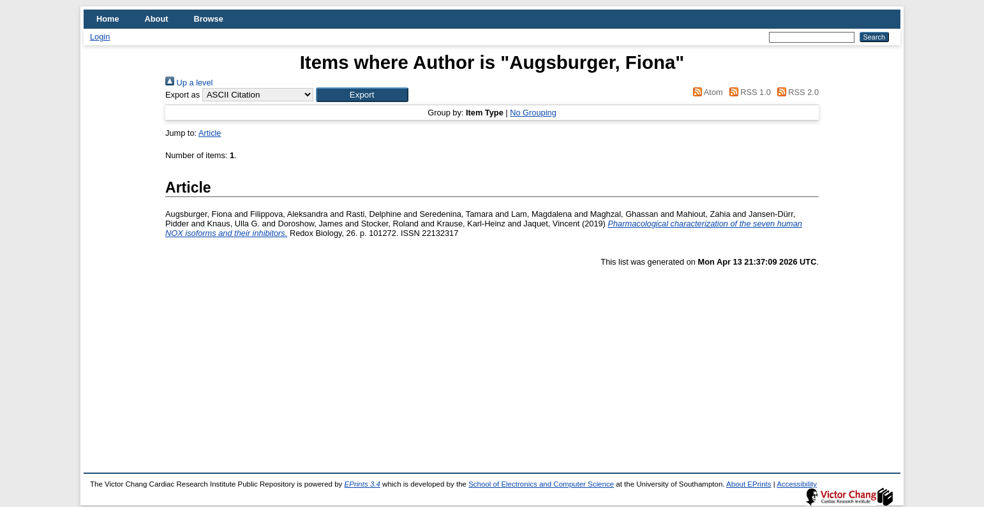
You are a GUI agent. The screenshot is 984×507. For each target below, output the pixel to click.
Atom (706, 92)
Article (209, 133)
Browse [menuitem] (208, 19)
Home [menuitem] (107, 19)
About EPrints (748, 484)
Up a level (188, 82)
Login (100, 36)
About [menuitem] (156, 19)
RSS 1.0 (748, 92)
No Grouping (533, 112)
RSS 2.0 (796, 92)
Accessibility (797, 484)
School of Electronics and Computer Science (541, 484)
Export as (182, 94)
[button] (362, 94)
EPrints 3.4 (362, 484)
